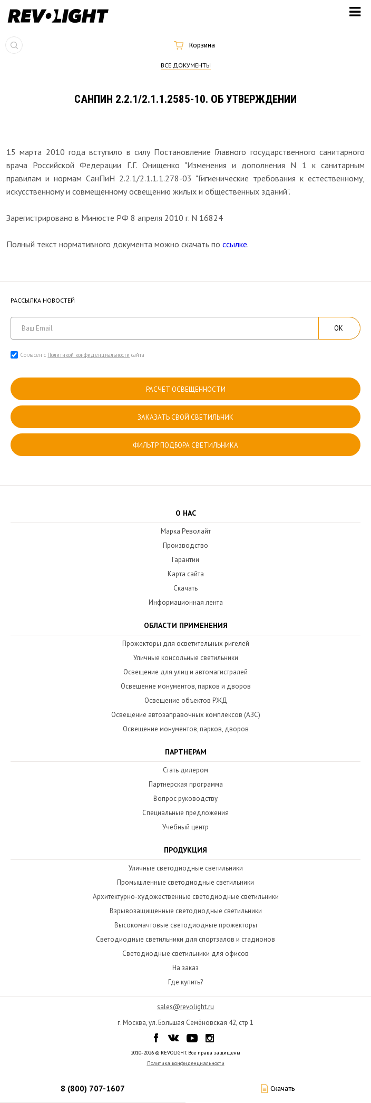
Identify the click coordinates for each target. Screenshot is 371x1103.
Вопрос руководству (185, 798)
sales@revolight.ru (185, 1006)
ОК (338, 328)
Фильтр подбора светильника (185, 445)
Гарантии (185, 559)
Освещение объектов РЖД (185, 700)
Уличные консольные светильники (185, 657)
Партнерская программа (186, 784)
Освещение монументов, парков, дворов (186, 728)
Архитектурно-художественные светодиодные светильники (186, 896)
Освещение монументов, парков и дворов (186, 686)
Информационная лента (186, 602)
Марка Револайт (186, 531)
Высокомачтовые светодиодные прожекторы (185, 925)
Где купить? (185, 982)
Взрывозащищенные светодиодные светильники (186, 910)
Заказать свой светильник (185, 417)
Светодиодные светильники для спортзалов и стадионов (185, 939)
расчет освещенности (186, 389)
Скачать (185, 588)
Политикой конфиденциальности (88, 355)
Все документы (186, 65)
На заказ (185, 967)
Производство (185, 545)
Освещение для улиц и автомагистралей (185, 671)
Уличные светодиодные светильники (186, 868)
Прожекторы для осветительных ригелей (185, 643)
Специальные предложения (185, 812)
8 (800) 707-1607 (93, 1088)
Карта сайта (186, 573)
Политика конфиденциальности (185, 1063)
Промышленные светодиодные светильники (185, 882)
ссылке (234, 244)
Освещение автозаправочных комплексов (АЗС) (185, 714)
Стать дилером (185, 770)
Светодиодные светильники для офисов (185, 953)
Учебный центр (185, 827)
